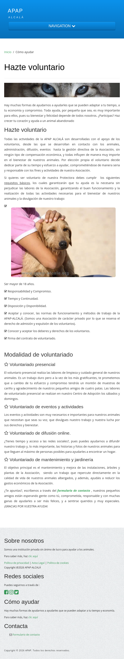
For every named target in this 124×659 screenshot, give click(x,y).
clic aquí (33, 556)
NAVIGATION (62, 26)
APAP (15, 11)
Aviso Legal (38, 563)
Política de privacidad (16, 563)
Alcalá (16, 17)
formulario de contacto (73, 491)
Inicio (8, 52)
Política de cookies (58, 563)
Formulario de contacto (26, 634)
